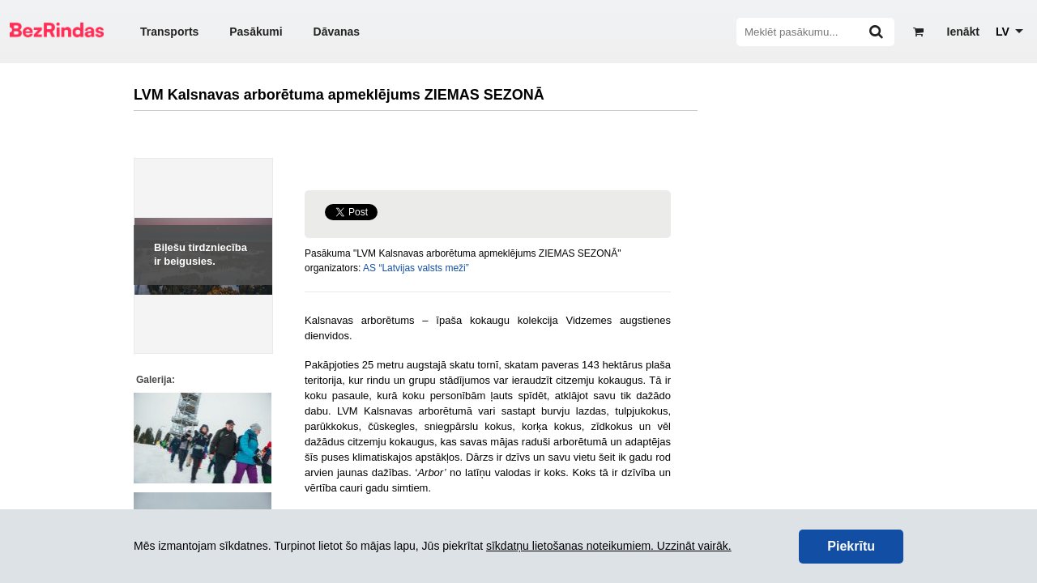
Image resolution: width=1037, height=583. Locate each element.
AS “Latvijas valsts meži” (416, 268)
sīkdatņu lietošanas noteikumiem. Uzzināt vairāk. (609, 545)
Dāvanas (337, 31)
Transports (169, 31)
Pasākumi (255, 31)
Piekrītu (851, 546)
